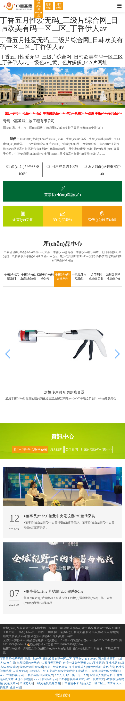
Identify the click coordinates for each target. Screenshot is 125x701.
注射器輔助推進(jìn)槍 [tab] (113, 276)
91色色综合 (94, 666)
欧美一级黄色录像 (55, 666)
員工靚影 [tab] (56, 449)
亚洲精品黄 (113, 662)
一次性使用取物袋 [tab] (79, 276)
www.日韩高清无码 (45, 679)
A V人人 (60, 675)
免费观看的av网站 (28, 662)
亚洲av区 (15, 687)
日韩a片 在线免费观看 (61, 671)
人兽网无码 (20, 671)
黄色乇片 (108, 666)
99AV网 (63, 679)
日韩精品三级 (37, 671)
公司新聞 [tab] (72, 449)
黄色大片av (11, 683)
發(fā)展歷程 (62, 216)
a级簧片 (48, 675)
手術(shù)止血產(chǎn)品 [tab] (28, 276)
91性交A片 (26, 683)
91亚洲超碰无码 (99, 671)
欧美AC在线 (77, 679)
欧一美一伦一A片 (77, 675)
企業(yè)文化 (23, 216)
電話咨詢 (62, 695)
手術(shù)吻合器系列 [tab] (62, 276)
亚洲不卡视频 (23, 679)
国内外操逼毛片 (108, 658)
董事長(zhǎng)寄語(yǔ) (62, 191)
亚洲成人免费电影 (101, 675)
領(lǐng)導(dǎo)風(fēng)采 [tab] (30, 449)
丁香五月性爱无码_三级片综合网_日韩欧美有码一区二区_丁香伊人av (43, 658)
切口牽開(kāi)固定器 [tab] (96, 276)
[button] (59, 104)
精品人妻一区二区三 (93, 683)
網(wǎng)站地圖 (61, 648)
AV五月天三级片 (51, 662)
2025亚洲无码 (95, 662)
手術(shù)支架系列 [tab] (11, 276)
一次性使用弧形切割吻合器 (62, 392)
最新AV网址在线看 (31, 666)
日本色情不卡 (70, 683)
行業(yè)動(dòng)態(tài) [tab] (96, 449)
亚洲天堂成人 (77, 666)
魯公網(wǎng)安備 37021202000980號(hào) (55, 644)
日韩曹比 (82, 671)
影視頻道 (48, 6)
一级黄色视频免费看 (47, 683)
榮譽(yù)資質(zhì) (102, 216)
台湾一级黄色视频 (74, 662)
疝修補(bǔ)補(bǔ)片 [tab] (45, 276)
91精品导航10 (33, 675)
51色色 (92, 658)
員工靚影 (59, 6)
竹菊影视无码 (14, 675)
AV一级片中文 (95, 679)
